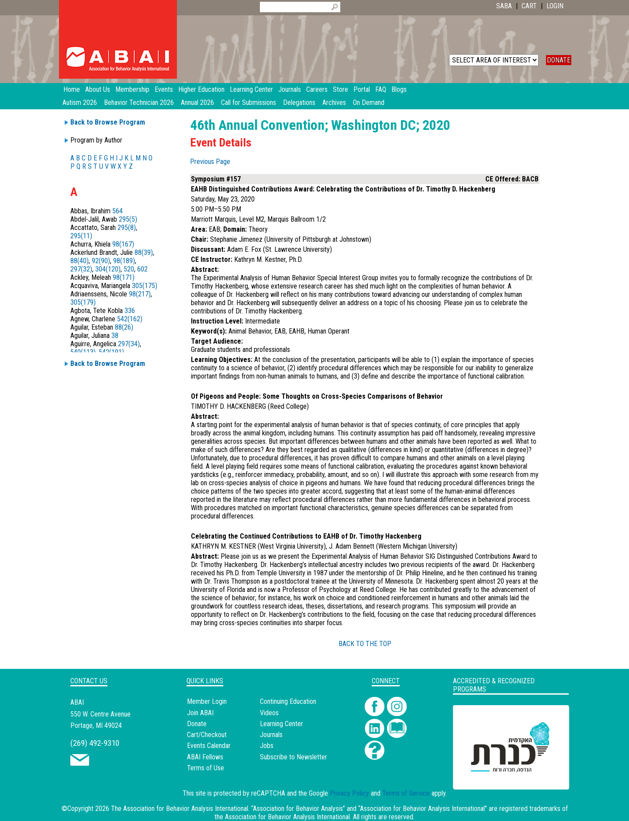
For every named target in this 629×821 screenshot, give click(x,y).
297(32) (81, 269)
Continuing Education (288, 701)
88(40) (79, 261)
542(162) (129, 319)
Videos (269, 713)
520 (129, 269)
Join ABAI (200, 713)
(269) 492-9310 (94, 743)
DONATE (558, 60)
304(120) (108, 269)
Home (71, 89)
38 (114, 335)
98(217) (140, 294)
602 (142, 269)
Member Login (207, 701)
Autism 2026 (79, 102)
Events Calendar (209, 745)
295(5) (128, 219)
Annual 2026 (197, 102)
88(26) (124, 327)
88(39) (144, 252)
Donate (197, 724)
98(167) (123, 244)
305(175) (144, 286)
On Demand (368, 102)
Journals (271, 735)
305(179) (83, 302)
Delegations (299, 102)
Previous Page (210, 161)
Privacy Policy (349, 793)
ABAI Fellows (205, 757)
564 (117, 211)
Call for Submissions (248, 102)
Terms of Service (406, 793)
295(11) (81, 236)
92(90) (101, 261)
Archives (334, 102)
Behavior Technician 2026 (139, 102)
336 (129, 310)
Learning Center (281, 724)
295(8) (127, 227)
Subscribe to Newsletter (293, 757)
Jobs (266, 745)
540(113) (83, 352)
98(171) (124, 277)
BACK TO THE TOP (365, 644)
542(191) (111, 352)
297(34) (129, 344)
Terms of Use (205, 768)
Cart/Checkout (207, 735)
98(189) (124, 261)
